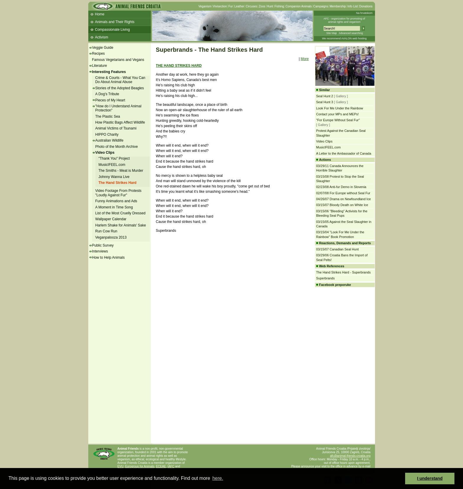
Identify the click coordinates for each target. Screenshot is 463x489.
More (305, 59)
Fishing (279, 6)
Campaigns (320, 6)
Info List (352, 6)
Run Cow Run (106, 231)
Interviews (100, 251)
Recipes (98, 53)
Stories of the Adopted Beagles (119, 88)
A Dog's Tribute (107, 94)
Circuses (251, 6)
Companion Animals (299, 6)
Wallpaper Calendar (111, 219)
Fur (230, 6)
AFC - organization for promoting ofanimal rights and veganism (344, 20)
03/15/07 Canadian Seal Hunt (337, 249)
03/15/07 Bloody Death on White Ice (342, 205)
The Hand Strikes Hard (118, 183)
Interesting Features (109, 72)
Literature (99, 66)
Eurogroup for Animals (139, 466)
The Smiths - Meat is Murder (121, 171)
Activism (101, 37)
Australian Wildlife (109, 140)
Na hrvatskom (364, 13)
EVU (121, 466)
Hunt (270, 6)
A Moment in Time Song (114, 207)
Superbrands (325, 278)
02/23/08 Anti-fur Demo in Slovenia (341, 187)
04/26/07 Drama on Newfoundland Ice (343, 199)
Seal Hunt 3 (324, 102)
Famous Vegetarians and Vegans (118, 60)
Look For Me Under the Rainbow (339, 108)
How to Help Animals (108, 257)
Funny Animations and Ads (116, 201)
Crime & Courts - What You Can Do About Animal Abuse (120, 80)
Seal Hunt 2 (324, 96)
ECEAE (161, 466)
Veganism (204, 6)
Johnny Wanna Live (114, 177)
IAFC (171, 466)
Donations (365, 6)
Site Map (331, 33)
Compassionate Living (112, 29)
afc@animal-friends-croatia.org (350, 455)
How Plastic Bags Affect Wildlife (120, 122)
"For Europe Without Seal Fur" (338, 120)
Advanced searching (351, 33)
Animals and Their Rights (115, 22)
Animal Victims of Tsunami (116, 128)
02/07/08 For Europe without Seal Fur (343, 193)
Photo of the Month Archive (116, 147)
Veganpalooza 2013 (111, 237)
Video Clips (105, 152)
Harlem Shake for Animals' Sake (120, 225)
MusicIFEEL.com (112, 165)
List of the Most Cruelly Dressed (120, 213)
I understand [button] (430, 478)
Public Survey (103, 245)
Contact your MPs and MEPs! (337, 114)
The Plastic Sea (107, 116)
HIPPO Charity (107, 134)
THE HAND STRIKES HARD (179, 66)
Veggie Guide (102, 48)
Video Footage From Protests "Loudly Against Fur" (118, 193)
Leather (239, 6)
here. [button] (217, 478)
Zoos (262, 6)
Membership (338, 6)
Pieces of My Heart (110, 100)
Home (100, 14)
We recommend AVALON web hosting (344, 38)
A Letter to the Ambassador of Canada (343, 153)
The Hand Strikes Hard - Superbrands (343, 272)
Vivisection (220, 6)
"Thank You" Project (114, 158)
